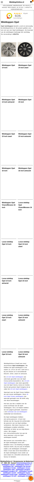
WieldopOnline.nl (16, 2)
